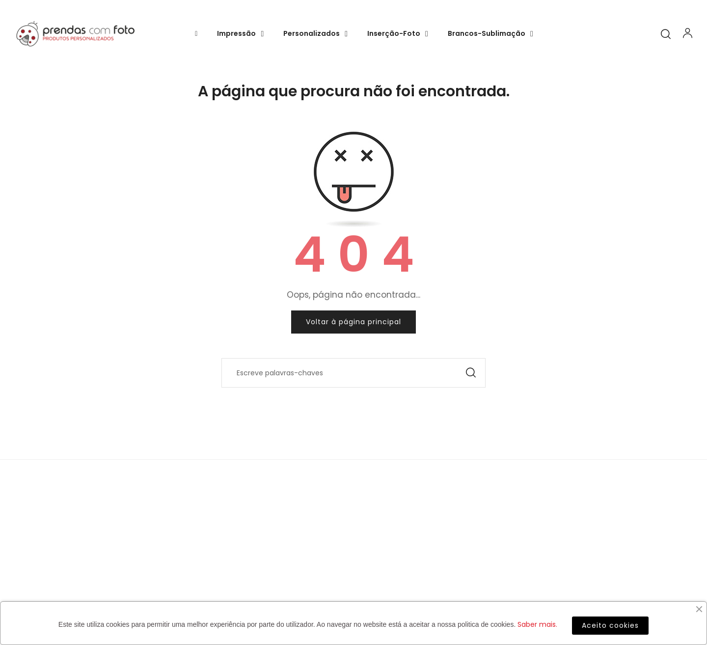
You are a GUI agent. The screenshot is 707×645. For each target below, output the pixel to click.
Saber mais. (537, 624)
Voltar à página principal (353, 322)
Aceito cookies (610, 625)
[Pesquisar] (353, 373)
